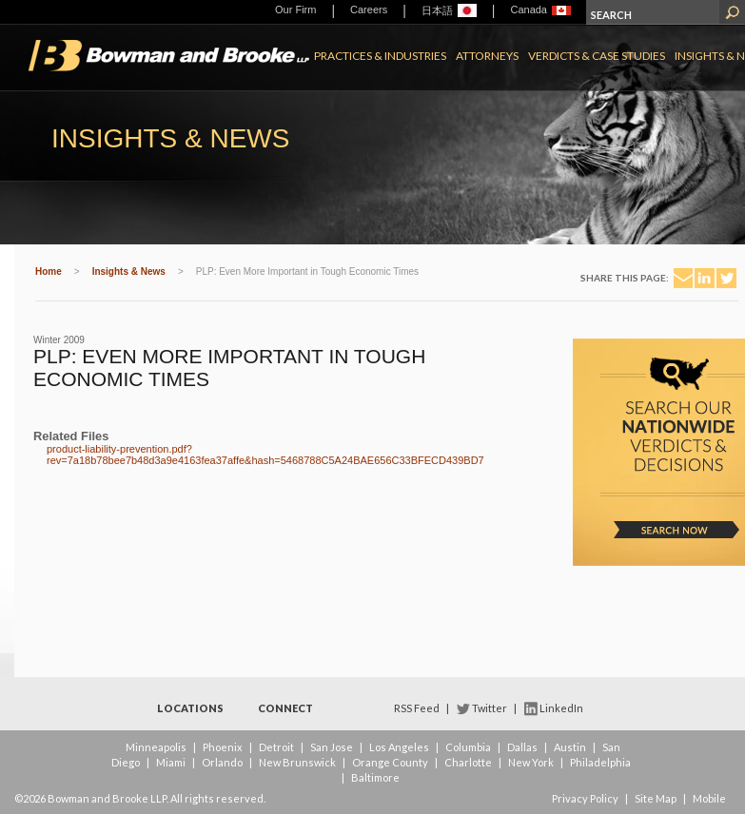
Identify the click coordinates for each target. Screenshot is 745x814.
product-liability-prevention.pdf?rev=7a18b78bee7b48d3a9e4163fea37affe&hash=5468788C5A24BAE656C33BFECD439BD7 (265, 454)
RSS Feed (417, 708)
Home (48, 271)
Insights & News (129, 271)
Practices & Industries (380, 55)
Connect (285, 708)
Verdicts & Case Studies (596, 55)
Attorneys (487, 55)
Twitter (489, 708)
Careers (368, 9)
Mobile (709, 798)
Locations (190, 708)
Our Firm (295, 9)
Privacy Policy (585, 798)
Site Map (655, 798)
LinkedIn (561, 708)
